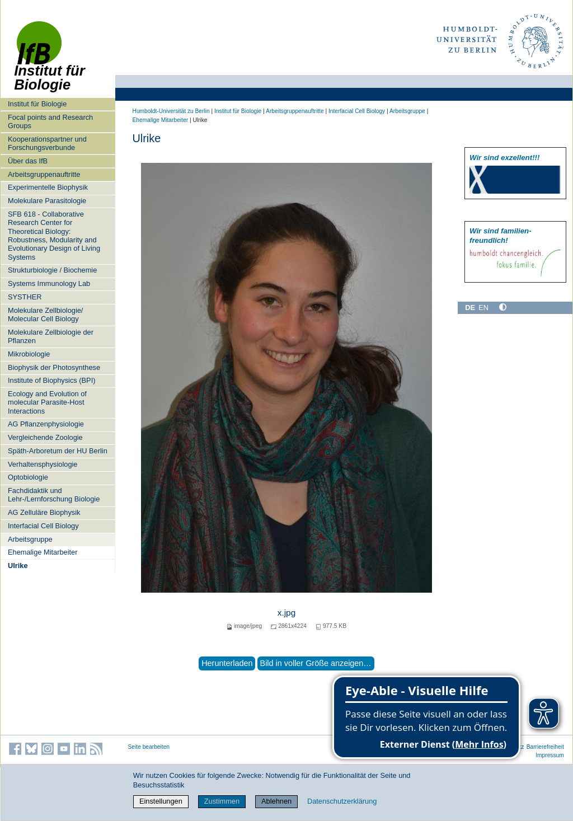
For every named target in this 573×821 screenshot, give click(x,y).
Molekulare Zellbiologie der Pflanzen (50, 336)
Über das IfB (28, 161)
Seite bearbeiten (149, 747)
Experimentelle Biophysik (48, 187)
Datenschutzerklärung (342, 801)
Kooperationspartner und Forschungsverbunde (47, 143)
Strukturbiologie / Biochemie (52, 270)
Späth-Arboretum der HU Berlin (57, 451)
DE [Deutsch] (470, 307)
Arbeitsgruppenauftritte (44, 174)
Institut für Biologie (37, 104)
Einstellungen (160, 801)
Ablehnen (276, 801)
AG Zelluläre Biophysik (44, 512)
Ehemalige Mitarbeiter (42, 552)
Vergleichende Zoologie (45, 437)
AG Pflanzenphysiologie (46, 424)
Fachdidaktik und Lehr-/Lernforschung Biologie (54, 494)
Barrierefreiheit (545, 747)
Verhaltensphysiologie (43, 464)
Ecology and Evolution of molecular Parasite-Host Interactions (47, 402)
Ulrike (18, 565)
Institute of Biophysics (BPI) (51, 380)
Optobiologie (28, 477)
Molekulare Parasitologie (47, 200)
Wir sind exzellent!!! (504, 157)
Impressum (550, 755)
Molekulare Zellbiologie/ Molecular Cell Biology (45, 314)
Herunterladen (226, 663)
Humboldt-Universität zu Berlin (171, 111)
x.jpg (286, 612)
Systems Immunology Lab (49, 283)
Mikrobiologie (29, 354)
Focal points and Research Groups (50, 121)
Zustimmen (221, 801)
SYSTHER (24, 297)
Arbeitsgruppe (30, 539)
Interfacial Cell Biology (43, 526)
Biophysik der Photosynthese (54, 367)
